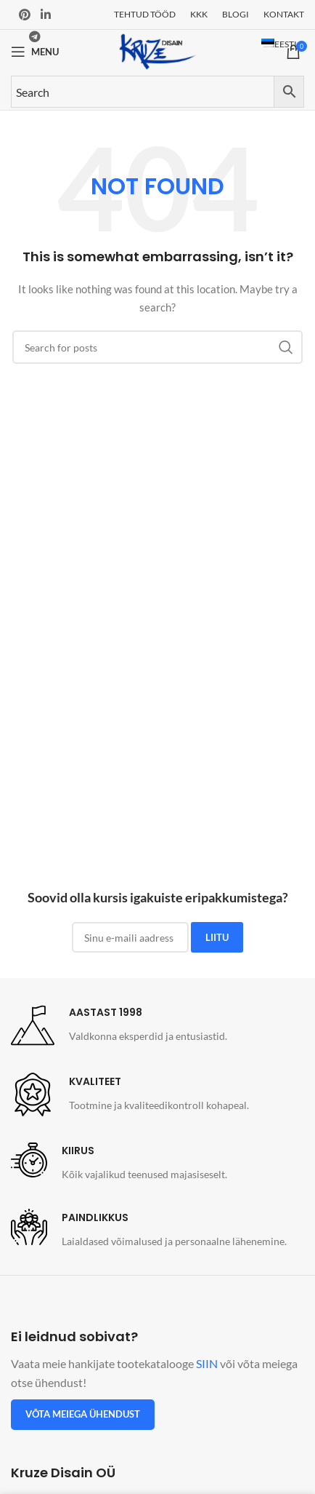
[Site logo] (157, 50)
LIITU (217, 937)
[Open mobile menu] (35, 51)
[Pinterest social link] (25, 14)
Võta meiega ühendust (82, 1414)
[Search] (157, 347)
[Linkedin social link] (45, 14)
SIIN (207, 1363)
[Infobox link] (119, 1025)
